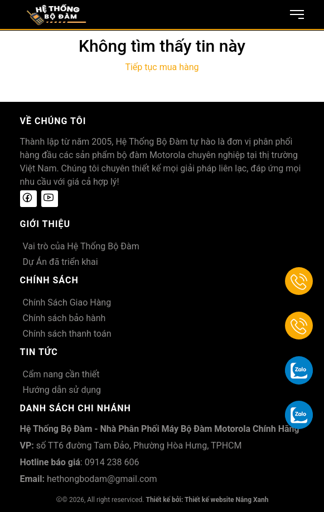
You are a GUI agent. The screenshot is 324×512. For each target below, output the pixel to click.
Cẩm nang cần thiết (61, 374)
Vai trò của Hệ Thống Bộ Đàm (81, 246)
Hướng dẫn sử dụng (62, 390)
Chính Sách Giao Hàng (67, 302)
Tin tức (39, 352)
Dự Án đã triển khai (60, 262)
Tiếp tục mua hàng (162, 67)
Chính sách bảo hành (64, 318)
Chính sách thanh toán (67, 333)
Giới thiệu (45, 224)
